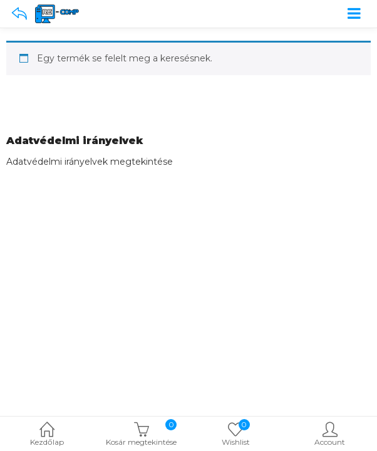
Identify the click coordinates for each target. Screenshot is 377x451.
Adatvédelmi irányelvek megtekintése (89, 161)
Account (330, 435)
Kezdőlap (47, 435)
